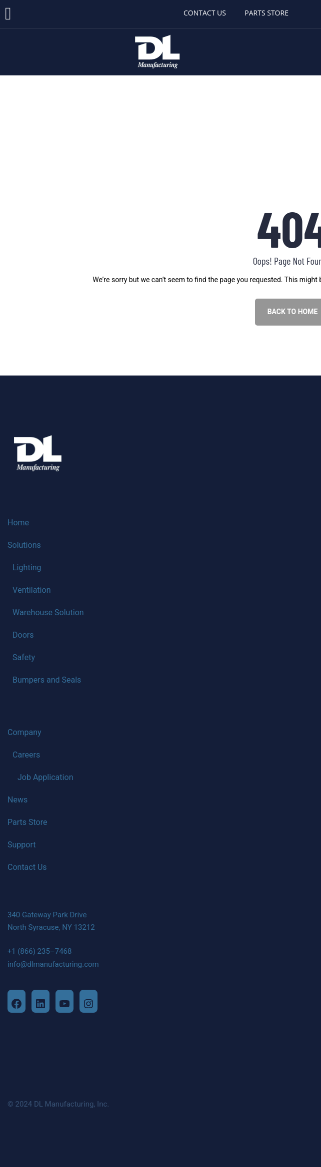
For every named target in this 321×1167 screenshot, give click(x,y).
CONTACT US (205, 12)
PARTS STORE (266, 12)
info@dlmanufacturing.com (53, 964)
